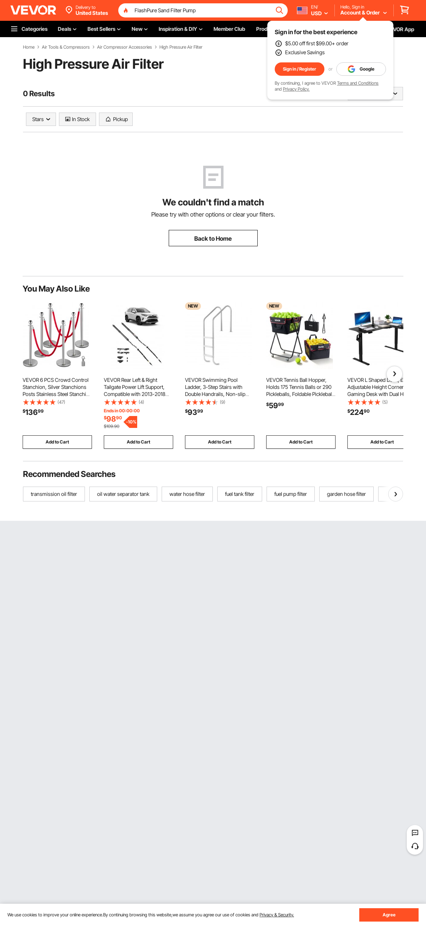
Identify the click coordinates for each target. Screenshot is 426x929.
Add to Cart (57, 442)
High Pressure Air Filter (180, 47)
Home (28, 47)
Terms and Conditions (358, 83)
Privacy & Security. (277, 914)
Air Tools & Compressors (66, 47)
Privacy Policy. (296, 89)
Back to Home (213, 238)
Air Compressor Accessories (124, 47)
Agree (389, 914)
